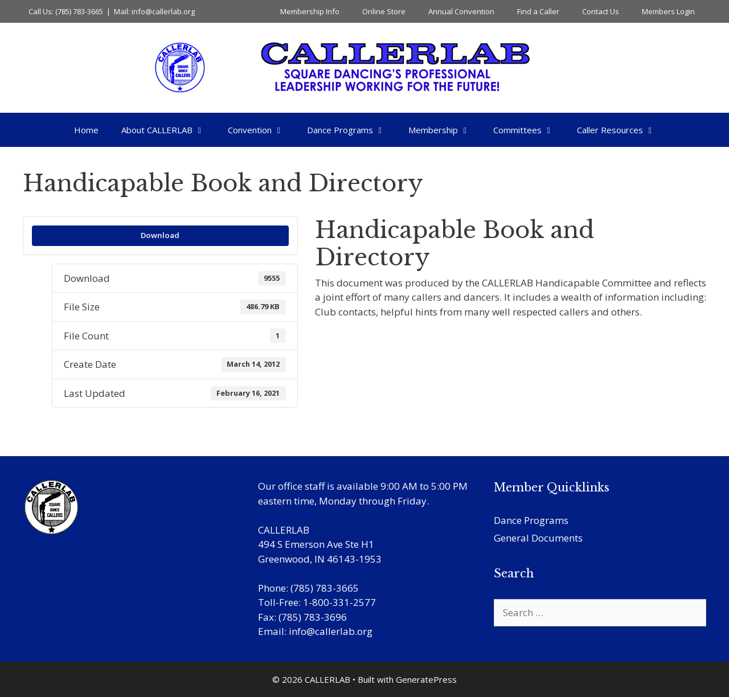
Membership (445, 130)
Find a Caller (538, 11)
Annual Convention (461, 11)
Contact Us (600, 11)
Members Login (668, 11)
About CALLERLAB (168, 130)
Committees (529, 130)
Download (160, 235)
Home (86, 130)
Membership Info (309, 11)
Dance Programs (352, 130)
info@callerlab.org (330, 631)
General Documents (538, 537)
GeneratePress (426, 679)
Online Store (384, 11)
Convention (262, 130)
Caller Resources (622, 130)
